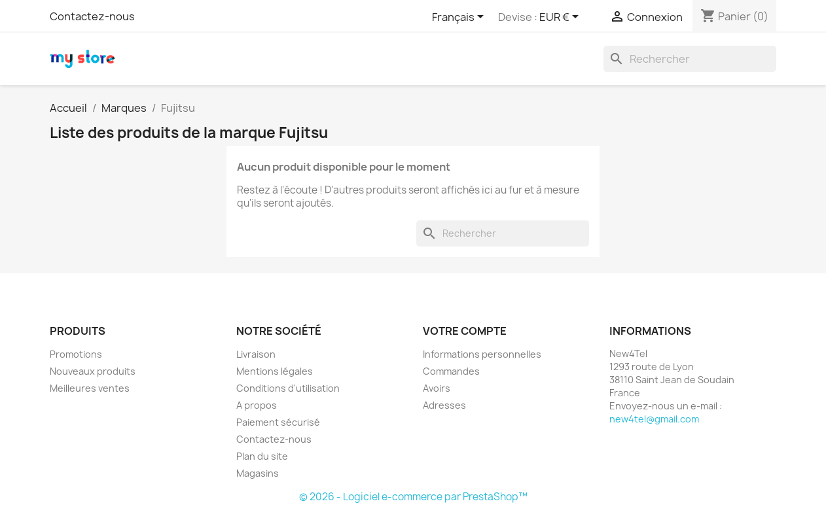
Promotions (76, 354)
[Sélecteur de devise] (561, 18)
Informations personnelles (482, 354)
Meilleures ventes (90, 388)
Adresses (444, 405)
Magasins (257, 473)
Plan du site (262, 456)
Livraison (256, 354)
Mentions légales (274, 371)
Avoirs (436, 388)
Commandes (451, 371)
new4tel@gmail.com (654, 419)
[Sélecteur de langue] (460, 18)
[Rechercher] (689, 59)
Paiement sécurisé (278, 422)
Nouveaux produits (92, 371)
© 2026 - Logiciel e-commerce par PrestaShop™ (413, 497)
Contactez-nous (92, 16)
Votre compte (465, 331)
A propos (256, 405)
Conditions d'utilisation (288, 388)
